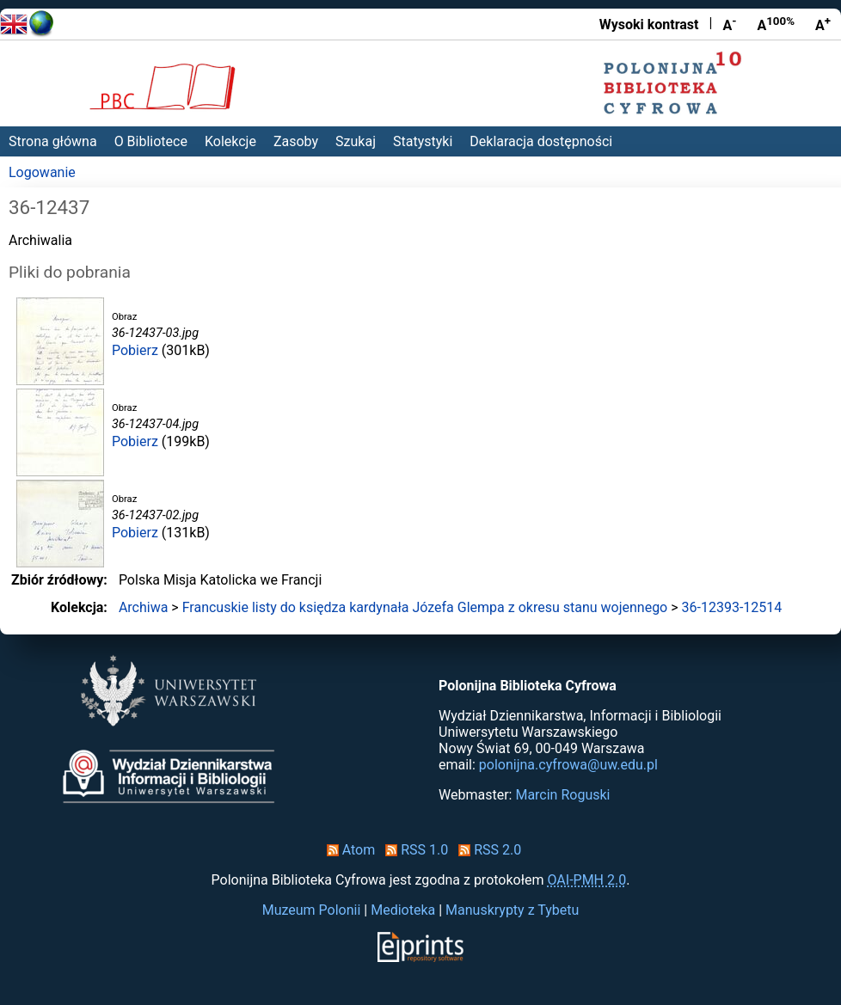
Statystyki (422, 141)
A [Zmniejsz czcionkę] (729, 24)
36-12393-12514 (732, 607)
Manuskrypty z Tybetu (512, 910)
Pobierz (135, 350)
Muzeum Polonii (311, 910)
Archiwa (144, 607)
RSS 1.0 (413, 850)
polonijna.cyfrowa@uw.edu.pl (568, 765)
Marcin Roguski (562, 795)
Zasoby (295, 141)
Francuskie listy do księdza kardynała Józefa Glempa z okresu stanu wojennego (425, 607)
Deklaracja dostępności (541, 141)
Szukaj (355, 141)
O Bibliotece (150, 141)
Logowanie (42, 172)
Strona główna (53, 141)
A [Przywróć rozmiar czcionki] (776, 24)
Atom (348, 850)
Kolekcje (230, 141)
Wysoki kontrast (649, 24)
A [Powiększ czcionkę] (823, 24)
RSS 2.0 (486, 850)
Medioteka (403, 910)
